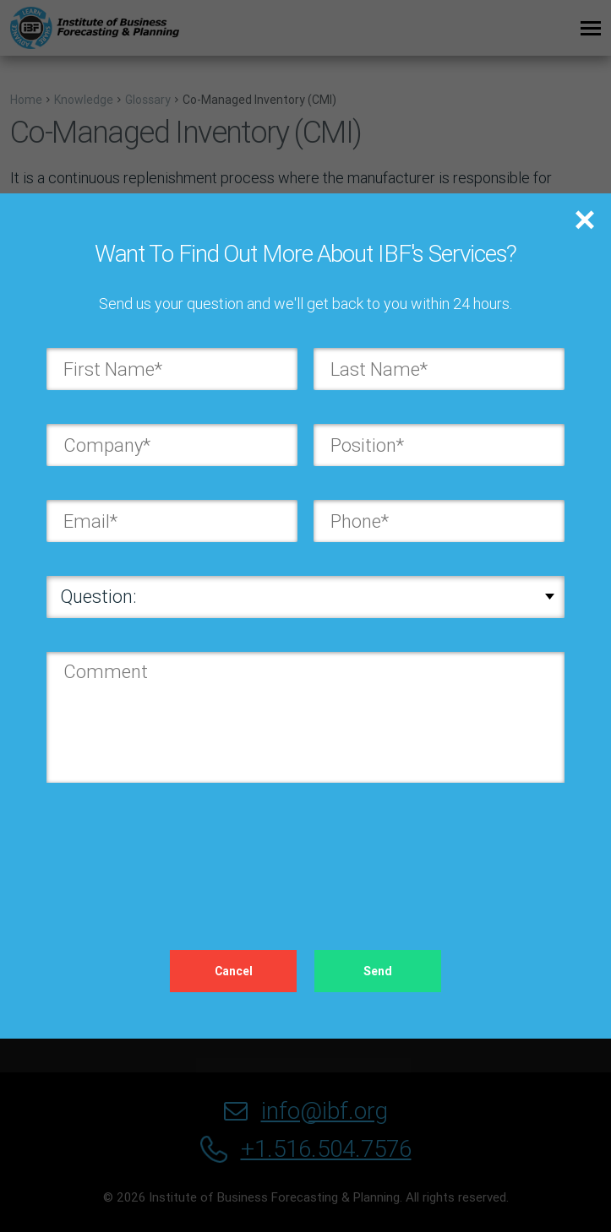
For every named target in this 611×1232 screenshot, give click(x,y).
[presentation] (174, 849)
